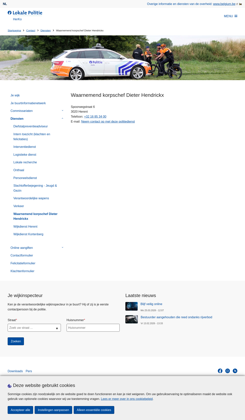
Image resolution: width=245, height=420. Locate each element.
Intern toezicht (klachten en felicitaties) (31, 137)
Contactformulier (22, 255)
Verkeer (18, 206)
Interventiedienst (24, 146)
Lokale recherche (25, 162)
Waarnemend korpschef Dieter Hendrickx (35, 216)
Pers (29, 371)
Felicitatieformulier (23, 263)
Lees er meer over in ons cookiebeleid (127, 398)
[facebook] (220, 371)
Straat (12, 320)
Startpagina (14, 30)
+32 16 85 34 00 (95, 116)
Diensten (46, 30)
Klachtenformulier (22, 271)
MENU (230, 16)
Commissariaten (22, 110)
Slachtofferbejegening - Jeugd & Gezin (35, 188)
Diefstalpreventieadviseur (30, 126)
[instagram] (227, 371)
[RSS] (235, 371)
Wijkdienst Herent (25, 226)
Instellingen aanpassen (53, 410)
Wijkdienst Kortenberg (28, 234)
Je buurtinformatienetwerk (28, 103)
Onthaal (18, 170)
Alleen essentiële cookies (94, 410)
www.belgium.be (224, 4)
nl (5, 4)
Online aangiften (22, 247)
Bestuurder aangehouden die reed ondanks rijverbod (176, 317)
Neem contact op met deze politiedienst (108, 121)
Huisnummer (75, 320)
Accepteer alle (20, 410)
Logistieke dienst (24, 154)
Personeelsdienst (25, 178)
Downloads (15, 371)
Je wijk (15, 95)
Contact (30, 30)
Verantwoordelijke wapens (31, 198)
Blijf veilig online (151, 304)
